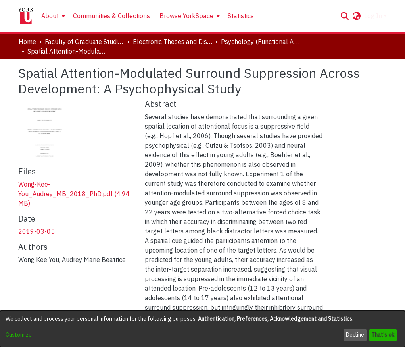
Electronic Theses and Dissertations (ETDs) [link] (172, 42)
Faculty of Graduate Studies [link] (84, 42)
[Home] (25, 16)
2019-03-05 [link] (36, 231)
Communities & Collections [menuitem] (111, 16)
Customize (19, 334)
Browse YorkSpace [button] (186, 16)
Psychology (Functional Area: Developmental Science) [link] (260, 42)
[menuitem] (52, 16)
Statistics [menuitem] (241, 16)
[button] (345, 16)
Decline (355, 334)
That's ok (382, 334)
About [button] (50, 16)
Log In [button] (374, 16)
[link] (74, 193)
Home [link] (27, 42)
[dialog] (202, 329)
